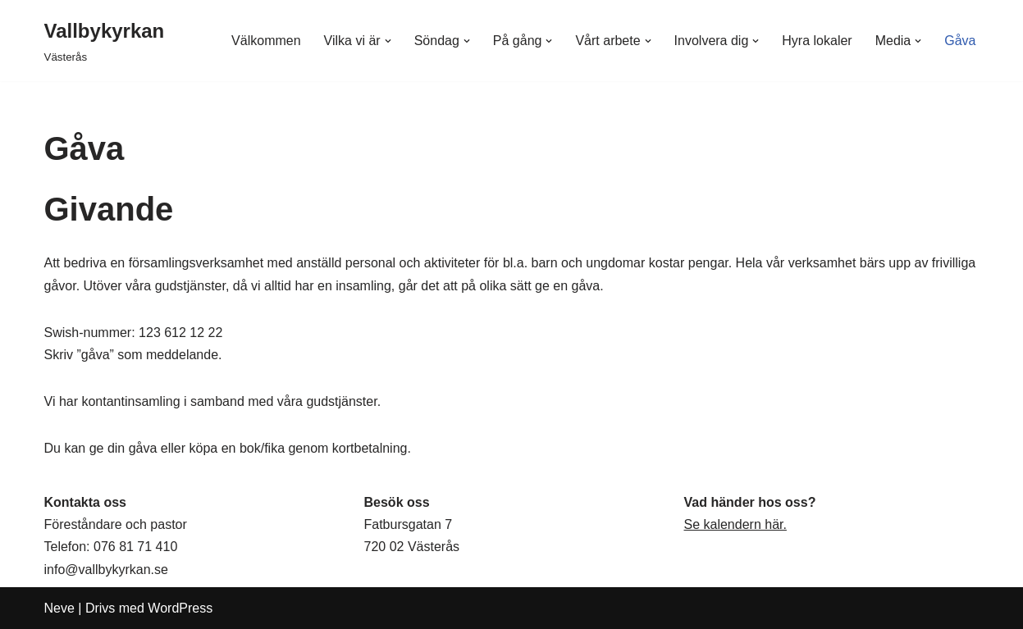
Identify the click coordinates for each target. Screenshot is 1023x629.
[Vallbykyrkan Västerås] (104, 40)
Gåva (959, 41)
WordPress (180, 608)
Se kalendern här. (735, 524)
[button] (388, 41)
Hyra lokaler (817, 41)
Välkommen (265, 41)
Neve (59, 608)
